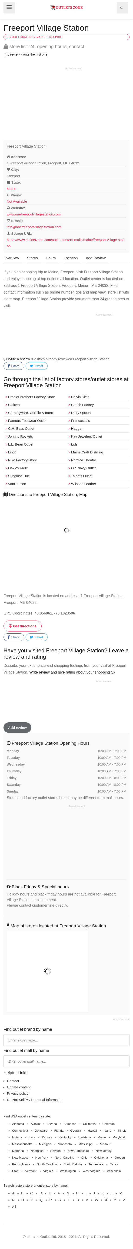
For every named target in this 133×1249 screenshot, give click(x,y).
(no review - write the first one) (26, 54)
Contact (13, 1081)
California (89, 1124)
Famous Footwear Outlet (27, 421)
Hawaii (92, 1130)
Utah (15, 1171)
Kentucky (65, 1137)
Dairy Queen (81, 413)
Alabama (18, 1124)
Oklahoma (101, 1157)
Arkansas (69, 1124)
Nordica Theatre (83, 460)
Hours (51, 258)
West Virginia (91, 1171)
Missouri (105, 1144)
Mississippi (86, 1144)
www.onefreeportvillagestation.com (34, 214)
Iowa (32, 1137)
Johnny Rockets (20, 436)
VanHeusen (17, 484)
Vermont (30, 1171)
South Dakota (72, 1164)
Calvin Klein (80, 397)
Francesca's (80, 421)
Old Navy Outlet (83, 468)
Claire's (14, 405)
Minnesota (65, 1144)
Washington (68, 1171)
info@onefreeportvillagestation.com (34, 227)
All (14, 1207)
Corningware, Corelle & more (30, 413)
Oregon (120, 1157)
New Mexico (20, 1157)
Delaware (41, 1130)
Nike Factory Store (22, 460)
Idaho (107, 1130)
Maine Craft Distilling (87, 452)
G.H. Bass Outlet (21, 428)
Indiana (17, 1137)
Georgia (75, 1130)
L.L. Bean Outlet (20, 444)
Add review (17, 728)
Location (71, 258)
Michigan (45, 1144)
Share (13, 366)
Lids (74, 444)
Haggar (77, 428)
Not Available (17, 201)
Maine (11, 189)
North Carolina (64, 1157)
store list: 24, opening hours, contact (43, 46)
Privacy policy (17, 1093)
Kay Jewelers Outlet (86, 436)
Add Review (96, 258)
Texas (114, 1164)
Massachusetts (22, 1144)
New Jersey (104, 1151)
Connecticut (20, 1130)
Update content (19, 1087)
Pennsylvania (21, 1164)
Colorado (109, 1124)
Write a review (16, 359)
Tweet (36, 366)
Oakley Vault (18, 468)
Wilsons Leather (83, 484)
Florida (59, 1130)
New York (41, 1157)
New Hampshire (78, 1151)
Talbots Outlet (82, 476)
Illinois (122, 1130)
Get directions (23, 626)
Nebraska (37, 1151)
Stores (32, 258)
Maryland (119, 1137)
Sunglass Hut (18, 476)
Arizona (52, 1124)
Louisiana (84, 1137)
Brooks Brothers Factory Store (31, 397)
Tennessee (96, 1164)
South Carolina (47, 1164)
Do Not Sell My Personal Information (35, 1100)
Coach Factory (82, 405)
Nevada (55, 1151)
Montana (18, 1151)
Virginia (48, 1171)
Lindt (12, 452)
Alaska (35, 1124)
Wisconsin (114, 1171)
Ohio (84, 1157)
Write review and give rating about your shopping (72, 672)
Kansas (47, 1137)
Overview (11, 258)
